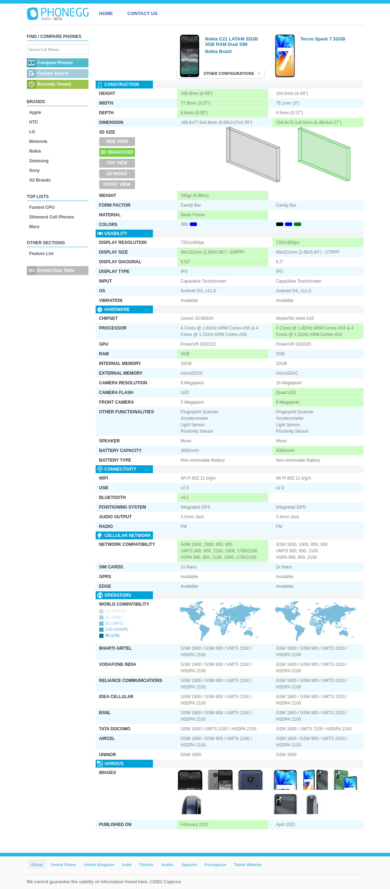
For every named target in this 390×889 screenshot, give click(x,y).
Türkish (146, 864)
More (34, 226)
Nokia (35, 151)
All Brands (40, 180)
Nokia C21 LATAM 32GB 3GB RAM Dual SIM (231, 41)
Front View (116, 184)
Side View (117, 141)
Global (37, 864)
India (126, 864)
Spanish (189, 864)
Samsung (39, 160)
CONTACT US (142, 13)
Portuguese (215, 864)
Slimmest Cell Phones (51, 217)
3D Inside (116, 173)
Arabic (167, 864)
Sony (34, 170)
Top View (116, 162)
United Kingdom (99, 864)
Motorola (38, 141)
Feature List (41, 253)
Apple (35, 112)
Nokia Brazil (218, 51)
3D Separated (117, 152)
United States (63, 864)
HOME (106, 13)
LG (32, 131)
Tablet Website (248, 864)
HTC (33, 122)
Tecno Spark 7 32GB (322, 39)
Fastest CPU (42, 207)
